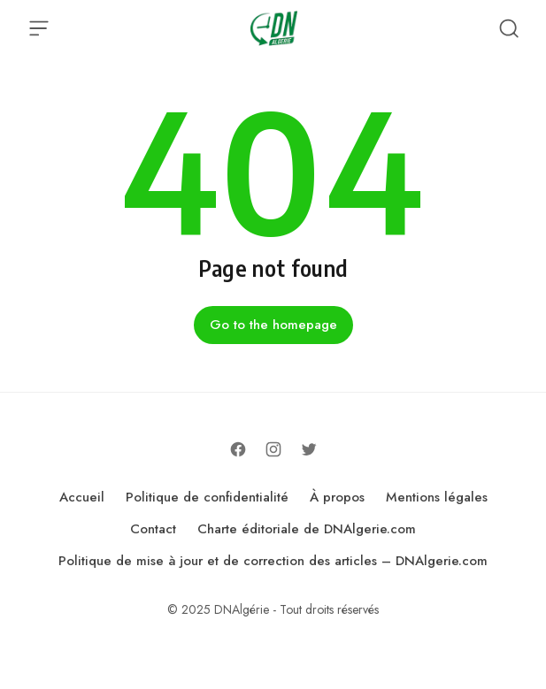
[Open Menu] (39, 28)
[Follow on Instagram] (273, 449)
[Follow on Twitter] (309, 449)
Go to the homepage (273, 324)
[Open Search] (509, 28)
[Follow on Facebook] (238, 449)
